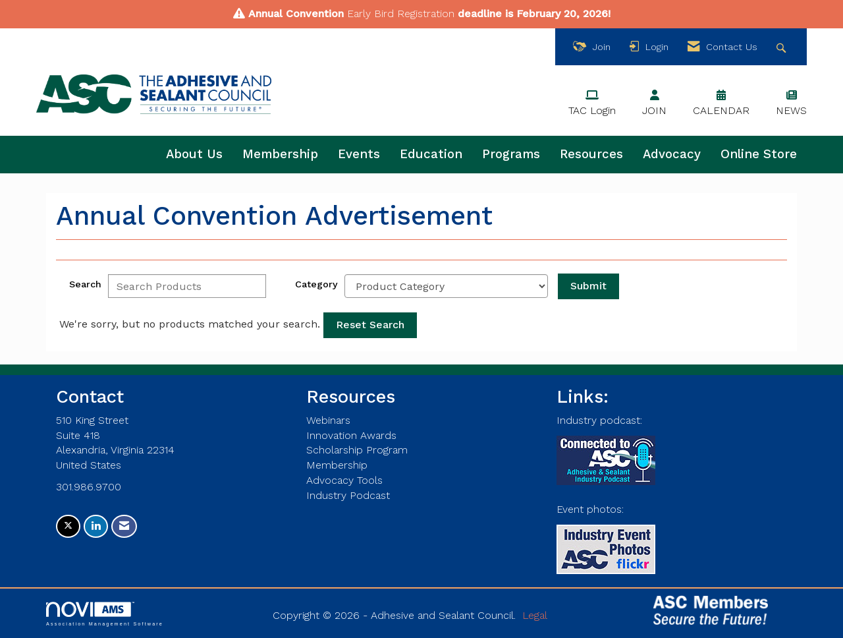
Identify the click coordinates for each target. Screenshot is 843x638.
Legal (534, 615)
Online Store (759, 154)
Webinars (328, 420)
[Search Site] (783, 47)
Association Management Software (104, 614)
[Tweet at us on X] (68, 526)
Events (359, 154)
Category (316, 284)
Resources (591, 154)
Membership (280, 154)
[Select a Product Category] (446, 286)
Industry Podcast (348, 495)
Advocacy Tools (344, 480)
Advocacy (672, 154)
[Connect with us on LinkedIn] (96, 526)
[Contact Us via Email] (124, 526)
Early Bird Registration (400, 13)
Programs (511, 154)
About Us (194, 154)
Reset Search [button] (370, 324)
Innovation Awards (351, 435)
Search (85, 284)
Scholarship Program (357, 450)
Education (431, 154)
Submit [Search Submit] (588, 285)
